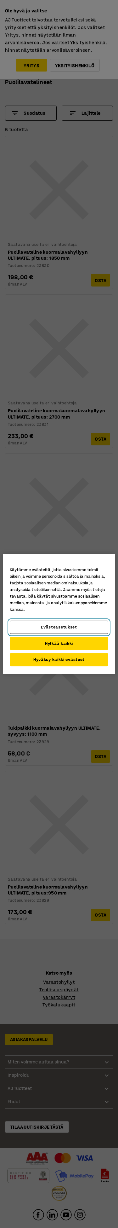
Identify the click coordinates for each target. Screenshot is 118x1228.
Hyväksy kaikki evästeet (59, 659)
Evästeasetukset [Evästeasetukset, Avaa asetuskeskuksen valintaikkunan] (59, 627)
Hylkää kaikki (59, 643)
